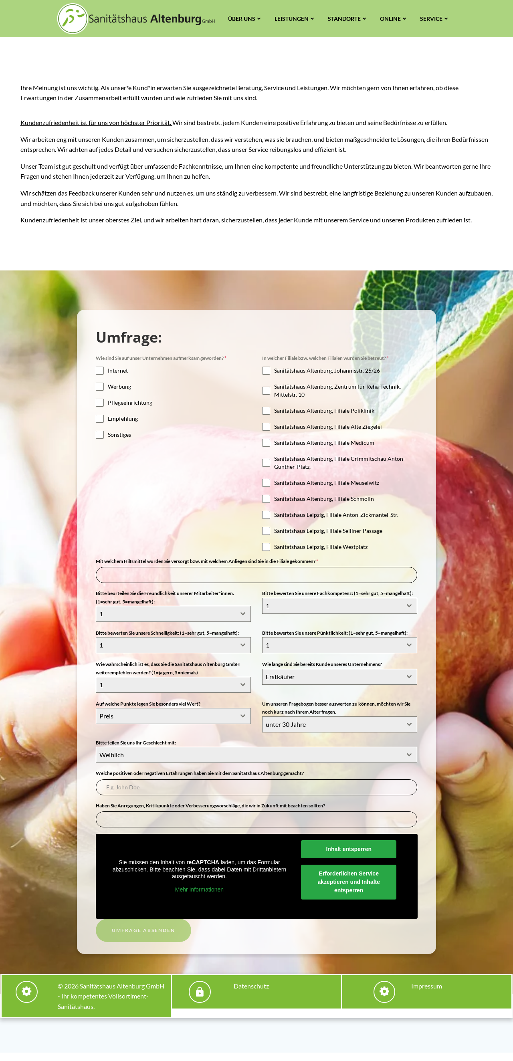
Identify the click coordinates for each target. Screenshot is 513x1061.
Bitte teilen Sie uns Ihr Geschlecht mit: (137, 749)
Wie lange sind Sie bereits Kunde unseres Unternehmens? (322, 672)
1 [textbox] (102, 623)
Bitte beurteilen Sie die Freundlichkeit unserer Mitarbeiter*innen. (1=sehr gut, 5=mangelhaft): (166, 606)
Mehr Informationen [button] (199, 897)
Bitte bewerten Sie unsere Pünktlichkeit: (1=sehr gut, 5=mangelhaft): (335, 641)
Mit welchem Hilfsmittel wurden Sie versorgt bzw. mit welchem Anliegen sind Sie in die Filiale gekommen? (208, 570)
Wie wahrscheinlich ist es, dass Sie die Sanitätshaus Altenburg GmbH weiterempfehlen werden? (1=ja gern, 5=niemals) (168, 676)
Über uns (245, 18)
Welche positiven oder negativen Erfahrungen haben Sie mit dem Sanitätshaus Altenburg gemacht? (201, 780)
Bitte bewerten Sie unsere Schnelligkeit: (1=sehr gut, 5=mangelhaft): (168, 641)
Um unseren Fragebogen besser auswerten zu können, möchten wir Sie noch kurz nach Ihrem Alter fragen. (337, 715)
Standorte (348, 18)
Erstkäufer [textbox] (280, 684)
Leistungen (295, 18)
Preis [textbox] (107, 723)
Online (394, 18)
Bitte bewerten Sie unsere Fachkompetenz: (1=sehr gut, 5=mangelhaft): (338, 602)
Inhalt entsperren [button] (349, 856)
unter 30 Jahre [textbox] (286, 731)
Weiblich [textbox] (112, 761)
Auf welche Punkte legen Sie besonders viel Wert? (149, 711)
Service (435, 18)
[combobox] (173, 623)
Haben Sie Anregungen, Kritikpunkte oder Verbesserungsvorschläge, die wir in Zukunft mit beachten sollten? (211, 812)
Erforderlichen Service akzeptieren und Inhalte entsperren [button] (349, 889)
